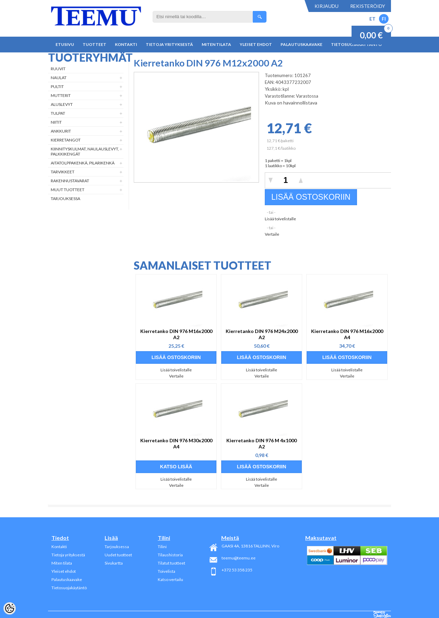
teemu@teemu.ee (239, 557)
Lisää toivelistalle (280, 218)
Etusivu (65, 44)
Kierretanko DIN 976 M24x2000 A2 (262, 334)
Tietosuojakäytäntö (69, 587)
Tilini (162, 546)
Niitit (56, 122)
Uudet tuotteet (118, 554)
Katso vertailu (170, 579)
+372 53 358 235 (237, 569)
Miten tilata (216, 44)
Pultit (57, 86)
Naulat (59, 77)
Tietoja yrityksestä (169, 44)
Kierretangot (66, 140)
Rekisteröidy (367, 6)
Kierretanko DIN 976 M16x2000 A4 (347, 334)
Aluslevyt (62, 104)
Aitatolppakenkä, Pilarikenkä (83, 162)
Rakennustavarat (70, 180)
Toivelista (166, 571)
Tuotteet (94, 44)
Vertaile (272, 234)
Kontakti (126, 44)
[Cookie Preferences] (9, 608)
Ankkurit (61, 131)
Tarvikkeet (62, 171)
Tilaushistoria (170, 554)
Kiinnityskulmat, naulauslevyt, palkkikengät (85, 151)
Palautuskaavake (301, 44)
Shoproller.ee (382, 614)
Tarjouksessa (65, 198)
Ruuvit (58, 68)
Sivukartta (114, 563)
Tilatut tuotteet (171, 563)
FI (384, 19)
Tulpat (58, 113)
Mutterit (61, 95)
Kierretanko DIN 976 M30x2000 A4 (176, 443)
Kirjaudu (327, 6)
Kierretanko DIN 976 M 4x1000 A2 (261, 443)
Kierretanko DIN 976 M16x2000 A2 (176, 334)
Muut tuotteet (67, 189)
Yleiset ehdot (256, 44)
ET (372, 19)
